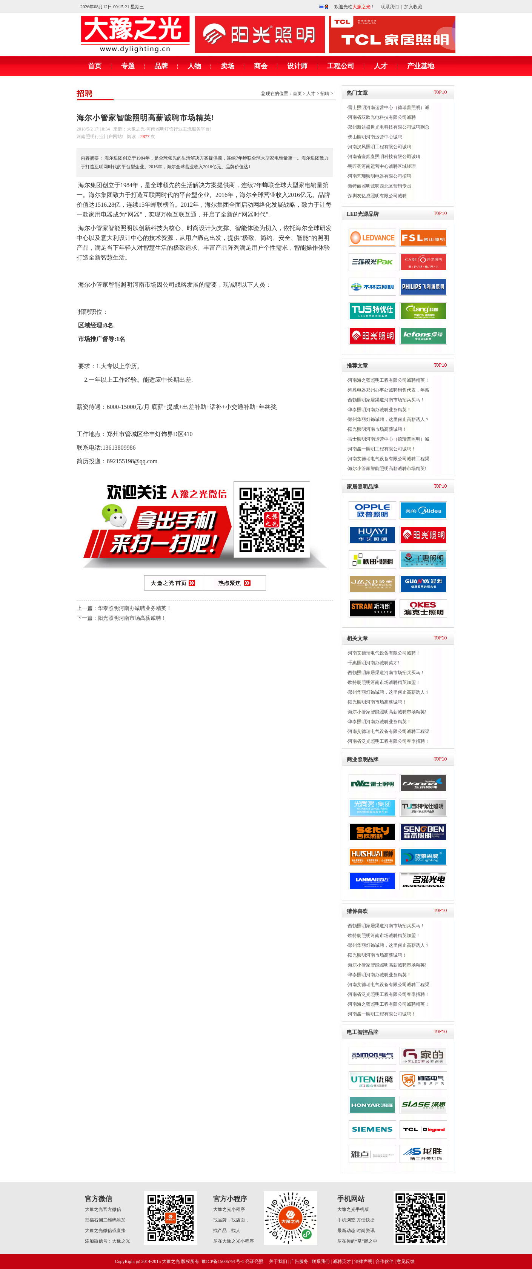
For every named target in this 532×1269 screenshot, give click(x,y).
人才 (380, 66)
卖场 (227, 66)
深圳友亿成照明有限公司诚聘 (377, 195)
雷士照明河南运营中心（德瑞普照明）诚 (388, 107)
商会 (261, 66)
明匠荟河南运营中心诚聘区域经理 (382, 166)
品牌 (161, 66)
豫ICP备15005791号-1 (222, 1261)
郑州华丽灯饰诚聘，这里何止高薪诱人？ (388, 419)
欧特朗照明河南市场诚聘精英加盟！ (384, 682)
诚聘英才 (342, 1261)
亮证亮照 (254, 1261)
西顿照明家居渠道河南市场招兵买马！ (386, 400)
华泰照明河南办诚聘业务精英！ (135, 608)
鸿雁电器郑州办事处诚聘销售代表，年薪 (388, 390)
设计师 (297, 66)
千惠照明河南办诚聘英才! (373, 662)
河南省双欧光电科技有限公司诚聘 (382, 117)
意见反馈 (406, 1261)
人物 (194, 66)
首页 (94, 66)
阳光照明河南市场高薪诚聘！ (132, 618)
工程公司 (340, 66)
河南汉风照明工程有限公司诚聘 (379, 146)
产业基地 (420, 66)
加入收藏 (413, 6)
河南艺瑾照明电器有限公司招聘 (379, 176)
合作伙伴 (384, 1261)
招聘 (85, 93)
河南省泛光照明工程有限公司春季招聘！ (388, 741)
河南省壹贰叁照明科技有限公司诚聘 (384, 156)
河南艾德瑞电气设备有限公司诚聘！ (384, 653)
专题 (128, 66)
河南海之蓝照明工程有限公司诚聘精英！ (388, 380)
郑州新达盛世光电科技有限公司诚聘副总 (388, 127)
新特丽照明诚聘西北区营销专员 (379, 186)
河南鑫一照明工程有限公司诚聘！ (382, 449)
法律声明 (363, 1261)
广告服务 (299, 1261)
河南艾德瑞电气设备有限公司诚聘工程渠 (388, 458)
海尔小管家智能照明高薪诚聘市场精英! (387, 468)
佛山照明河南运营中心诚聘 (375, 137)
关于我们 (278, 1261)
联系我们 (390, 6)
